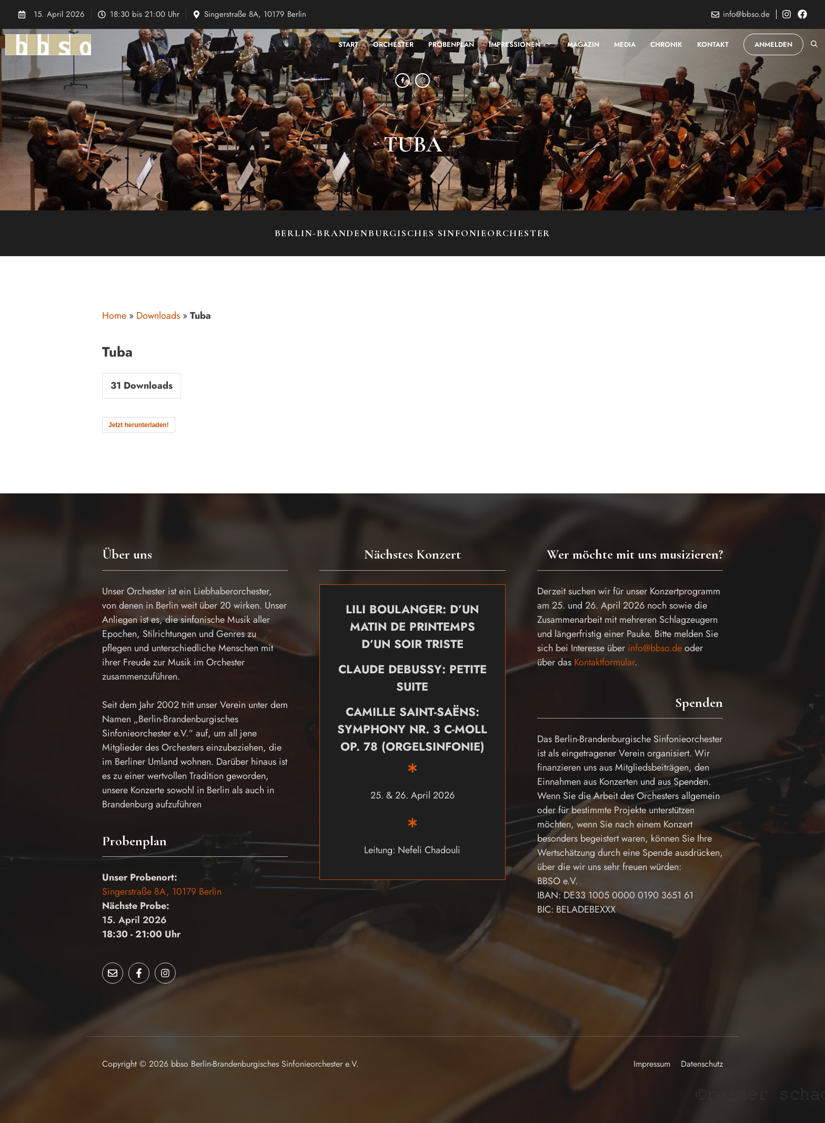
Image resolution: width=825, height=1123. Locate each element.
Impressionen (524, 44)
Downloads (158, 315)
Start (348, 44)
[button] (814, 44)
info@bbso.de (746, 14)
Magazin (583, 44)
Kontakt (713, 44)
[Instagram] (422, 80)
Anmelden (773, 44)
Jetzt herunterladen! (138, 425)
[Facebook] (402, 80)
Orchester (393, 44)
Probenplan (451, 44)
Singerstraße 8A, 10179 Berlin (255, 14)
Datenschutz (702, 1064)
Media (625, 44)
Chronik (666, 44)
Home (114, 315)
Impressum (651, 1064)
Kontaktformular (604, 662)
